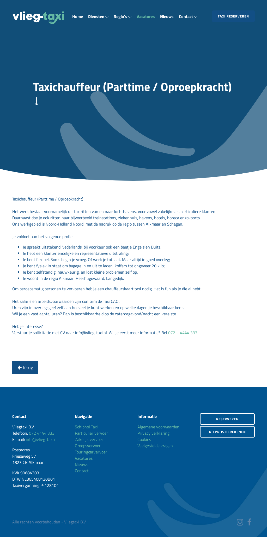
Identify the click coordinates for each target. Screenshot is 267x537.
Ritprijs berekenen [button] (227, 431)
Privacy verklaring (153, 433)
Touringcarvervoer (91, 452)
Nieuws (167, 16)
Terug (25, 367)
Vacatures (146, 16)
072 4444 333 (41, 433)
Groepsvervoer (88, 445)
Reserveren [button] (227, 419)
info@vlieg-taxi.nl (42, 439)
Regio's (122, 16)
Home (77, 16)
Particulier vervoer (91, 433)
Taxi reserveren (233, 16)
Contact (188, 16)
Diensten (98, 16)
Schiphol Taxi (86, 427)
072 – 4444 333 (182, 332)
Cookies (144, 439)
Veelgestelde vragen (155, 445)
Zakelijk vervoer (89, 439)
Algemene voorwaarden (158, 427)
